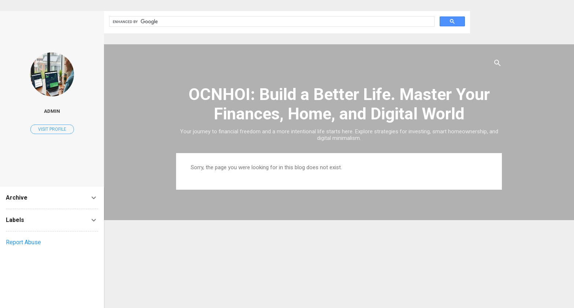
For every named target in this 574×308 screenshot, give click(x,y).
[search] (271, 21)
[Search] (497, 64)
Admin (52, 111)
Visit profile (52, 129)
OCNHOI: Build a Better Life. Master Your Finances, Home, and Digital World (339, 104)
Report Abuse (23, 242)
